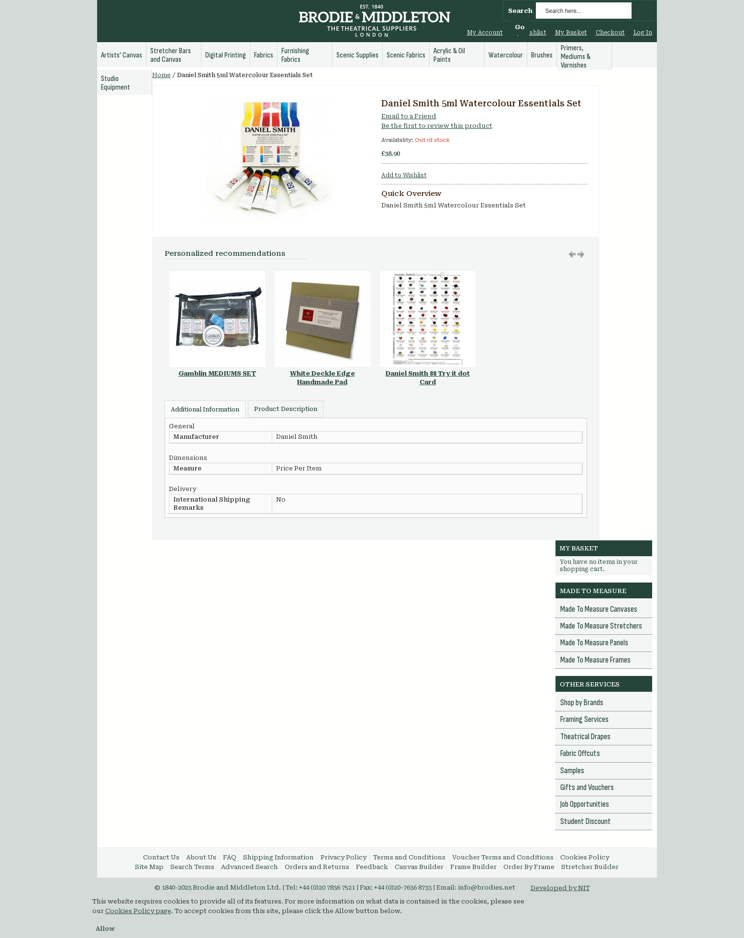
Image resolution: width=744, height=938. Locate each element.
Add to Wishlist (404, 175)
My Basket (571, 32)
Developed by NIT (560, 888)
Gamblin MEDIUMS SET (217, 373)
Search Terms (192, 866)
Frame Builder (473, 866)
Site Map (149, 866)
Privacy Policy (343, 857)
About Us (201, 857)
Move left (581, 254)
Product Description (285, 409)
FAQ (229, 857)
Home (161, 75)
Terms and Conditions (409, 857)
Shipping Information (278, 857)
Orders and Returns (317, 866)
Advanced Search (249, 866)
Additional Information (205, 409)
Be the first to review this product (436, 125)
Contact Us (161, 857)
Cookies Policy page (138, 911)
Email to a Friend (408, 116)
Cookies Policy (584, 857)
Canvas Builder (419, 866)
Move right (572, 254)
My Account (485, 32)
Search (520, 10)
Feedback (372, 866)
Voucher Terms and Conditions (503, 857)
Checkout (610, 32)
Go (520, 27)
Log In (642, 32)
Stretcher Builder (590, 866)
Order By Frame (529, 866)
